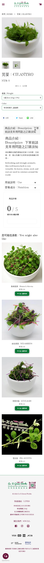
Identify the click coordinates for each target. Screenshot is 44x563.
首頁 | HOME (7, 14)
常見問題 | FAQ (22, 508)
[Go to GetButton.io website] (5, 560)
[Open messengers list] (6, 556)
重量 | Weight (7, 93)
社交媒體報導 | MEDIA (22, 511)
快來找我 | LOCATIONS (22, 506)
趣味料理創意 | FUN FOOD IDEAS (22, 514)
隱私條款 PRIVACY (25, 549)
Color (4, 103)
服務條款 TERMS (11, 549)
